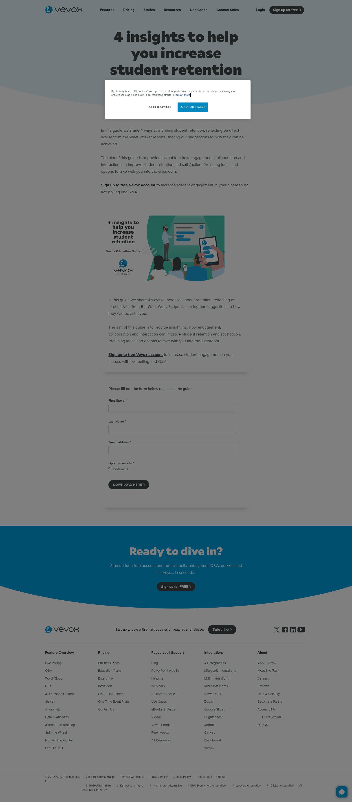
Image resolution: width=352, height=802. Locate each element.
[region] (178, 99)
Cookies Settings (160, 107)
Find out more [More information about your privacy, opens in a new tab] (181, 95)
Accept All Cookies (192, 107)
